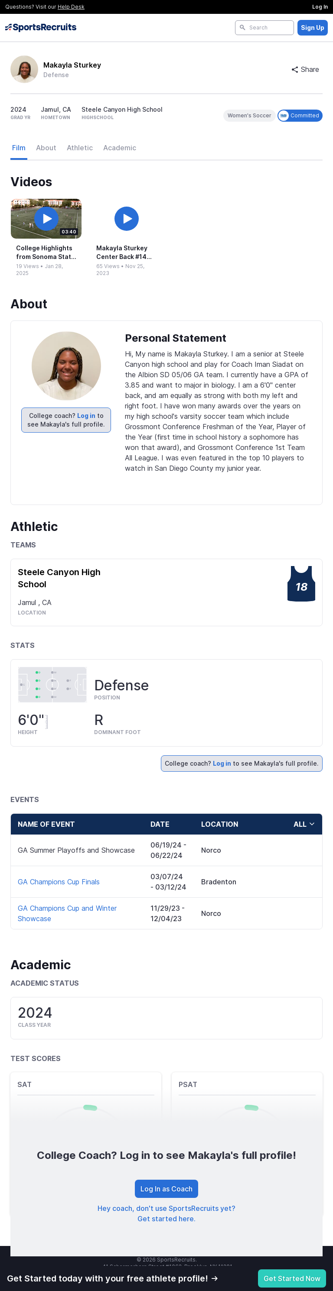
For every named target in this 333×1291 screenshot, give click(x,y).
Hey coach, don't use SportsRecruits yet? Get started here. (166, 1213)
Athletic (80, 147)
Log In (320, 6)
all (304, 824)
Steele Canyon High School (59, 578)
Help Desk (71, 6)
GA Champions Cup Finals (59, 881)
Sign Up (312, 27)
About (46, 147)
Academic (119, 147)
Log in (86, 415)
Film (19, 147)
